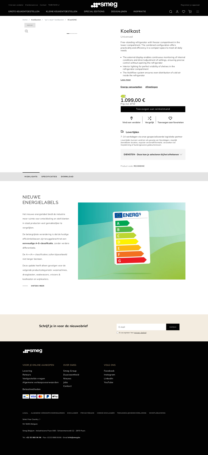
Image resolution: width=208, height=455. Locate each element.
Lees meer (126, 79)
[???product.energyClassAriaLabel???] (123, 96)
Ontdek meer (37, 286)
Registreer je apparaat (190, 5)
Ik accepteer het (132, 332)
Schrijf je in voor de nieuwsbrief (63, 326)
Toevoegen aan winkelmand (153, 109)
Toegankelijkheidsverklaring (131, 413)
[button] (26, 30)
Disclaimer (72, 413)
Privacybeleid (87, 413)
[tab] (31, 176)
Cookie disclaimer (106, 413)
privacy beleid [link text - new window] (140, 332)
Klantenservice (31, 5)
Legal (25, 413)
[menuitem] (24, 11)
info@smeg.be (74, 437)
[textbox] (54, 4)
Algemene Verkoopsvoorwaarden (48, 413)
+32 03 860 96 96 (33, 437)
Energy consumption (131, 87)
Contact (43, 5)
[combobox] (54, 5)
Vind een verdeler (15, 5)
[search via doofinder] (170, 11)
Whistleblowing (157, 413)
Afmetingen (151, 87)
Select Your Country (30, 419)
